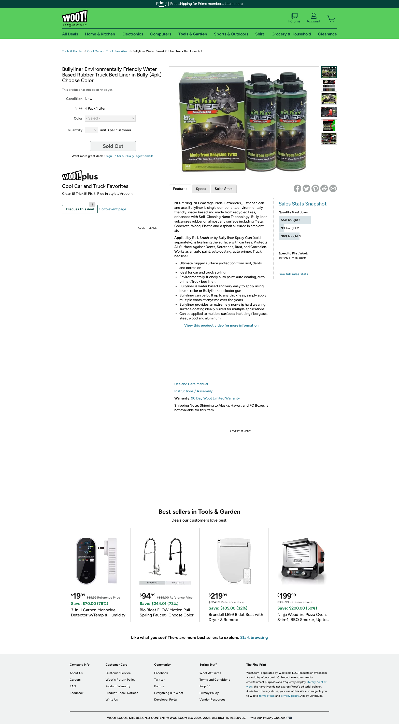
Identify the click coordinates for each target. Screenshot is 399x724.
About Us (76, 673)
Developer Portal (165, 699)
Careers (75, 679)
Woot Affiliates (210, 673)
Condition (74, 99)
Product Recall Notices (122, 693)
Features (180, 189)
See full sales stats (293, 274)
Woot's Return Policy (120, 679)
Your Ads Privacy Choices (268, 718)
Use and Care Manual (191, 384)
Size (78, 108)
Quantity (75, 130)
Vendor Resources (212, 699)
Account (313, 18)
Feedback (76, 693)
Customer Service (118, 673)
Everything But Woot (168, 693)
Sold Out (113, 146)
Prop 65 (205, 686)
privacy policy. (290, 695)
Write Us (112, 699)
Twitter (159, 679)
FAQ (73, 686)
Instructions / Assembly (193, 391)
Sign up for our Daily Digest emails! (130, 156)
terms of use (267, 695)
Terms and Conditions (215, 679)
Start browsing (254, 637)
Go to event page (112, 209)
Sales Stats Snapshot (303, 204)
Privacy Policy (209, 693)
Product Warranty (118, 686)
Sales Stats (224, 189)
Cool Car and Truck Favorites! (108, 51)
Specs (201, 189)
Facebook (161, 673)
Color (78, 118)
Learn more (234, 4)
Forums (294, 18)
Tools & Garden (72, 51)
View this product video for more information (221, 325)
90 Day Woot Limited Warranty (215, 398)
